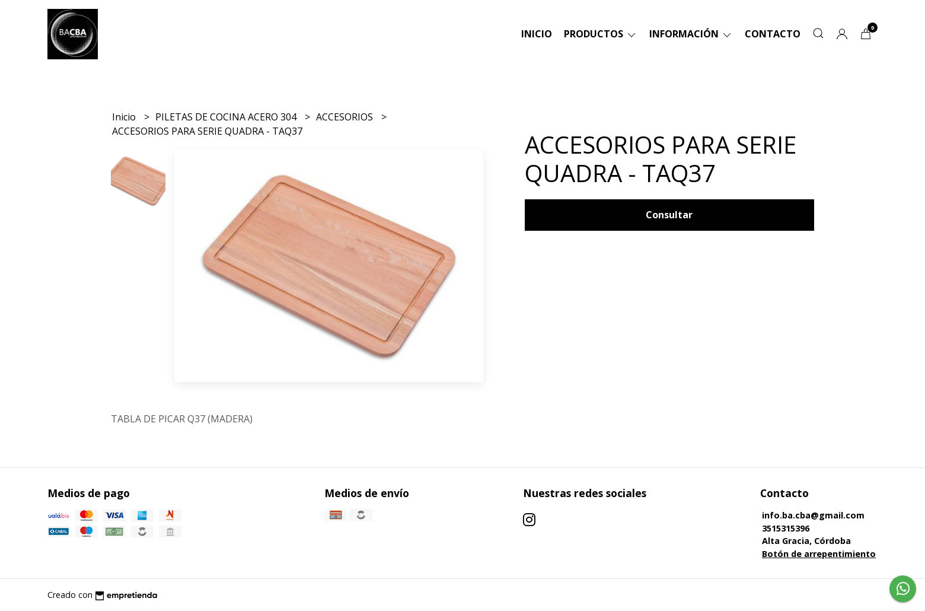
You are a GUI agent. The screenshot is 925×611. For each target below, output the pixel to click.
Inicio (536, 33)
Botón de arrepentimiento (819, 553)
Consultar (669, 214)
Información (691, 33)
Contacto (772, 33)
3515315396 (785, 528)
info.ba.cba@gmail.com (813, 515)
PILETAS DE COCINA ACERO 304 (227, 116)
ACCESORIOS (345, 116)
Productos (600, 33)
